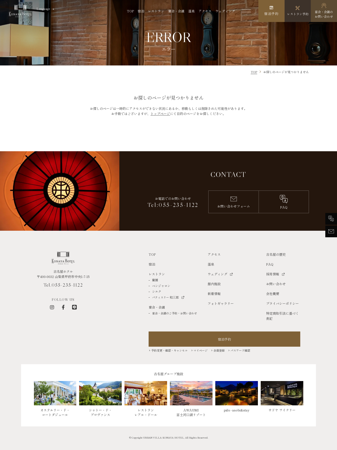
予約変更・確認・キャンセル (169, 350)
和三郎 (165, 297)
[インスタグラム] (52, 307)
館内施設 (214, 283)
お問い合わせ (276, 283)
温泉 (191, 11)
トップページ (160, 113)
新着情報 (214, 293)
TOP (130, 11)
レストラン (156, 11)
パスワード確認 (240, 350)
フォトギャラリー (221, 303)
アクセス (205, 11)
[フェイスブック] (63, 307)
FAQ (269, 264)
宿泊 (141, 11)
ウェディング (225, 11)
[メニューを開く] (246, 11)
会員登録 (219, 350)
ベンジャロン (161, 286)
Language (43, 9)
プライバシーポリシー (282, 303)
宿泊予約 (224, 339)
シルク (156, 291)
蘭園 (155, 280)
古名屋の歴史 (276, 254)
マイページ (201, 350)
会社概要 (272, 293)
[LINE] (74, 307)
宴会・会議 (176, 11)
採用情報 (272, 274)
